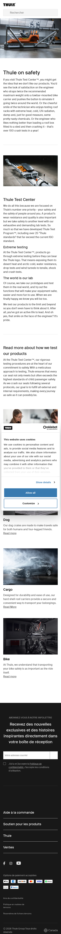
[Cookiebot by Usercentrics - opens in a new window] (43, 428)
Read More (9, 607)
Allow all (30, 492)
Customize (30, 503)
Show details (43, 482)
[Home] (12, 4)
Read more (9, 533)
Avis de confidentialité (13, 898)
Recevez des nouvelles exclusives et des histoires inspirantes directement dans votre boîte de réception (30, 733)
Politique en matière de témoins (13, 906)
